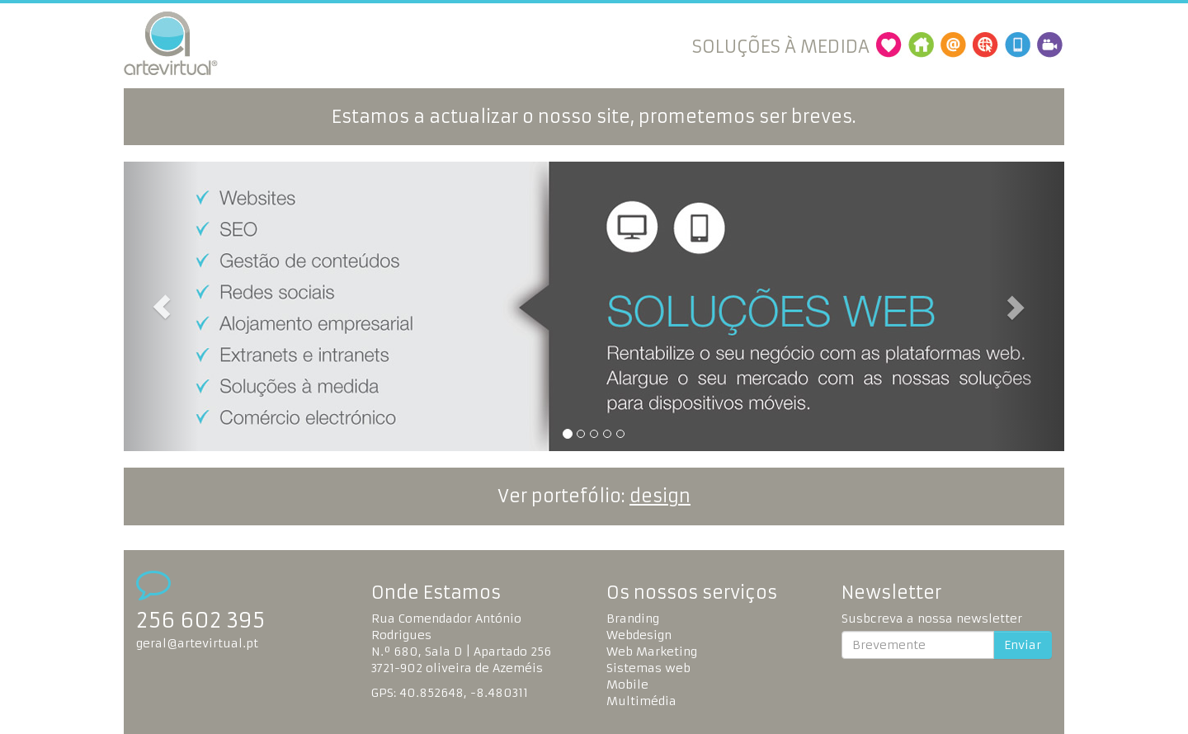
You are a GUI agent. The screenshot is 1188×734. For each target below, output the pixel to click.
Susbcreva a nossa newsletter (932, 618)
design (660, 496)
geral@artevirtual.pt (197, 643)
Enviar (1022, 645)
